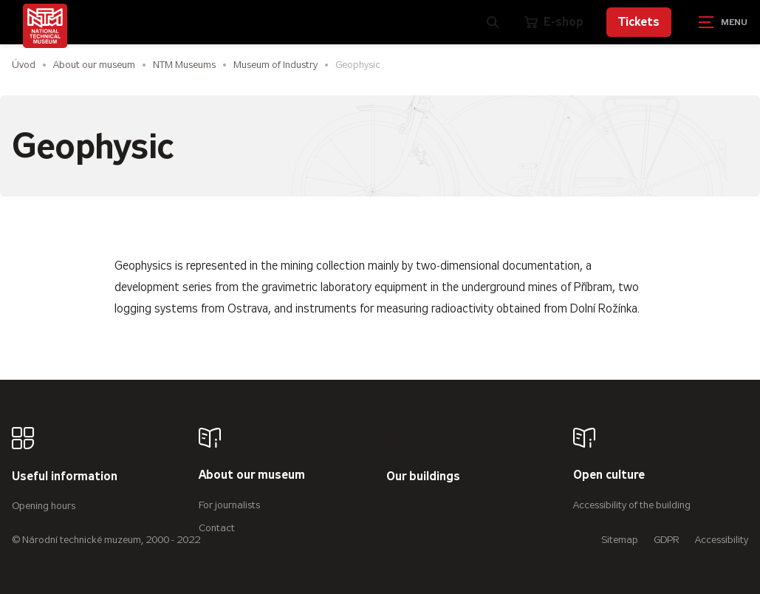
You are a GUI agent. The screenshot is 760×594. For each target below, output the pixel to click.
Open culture (609, 475)
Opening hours (43, 505)
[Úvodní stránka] (45, 26)
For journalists (229, 505)
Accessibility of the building (632, 505)
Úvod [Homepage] (23, 64)
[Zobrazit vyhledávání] (492, 22)
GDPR (666, 539)
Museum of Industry (275, 64)
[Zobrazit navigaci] (723, 22)
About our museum (94, 64)
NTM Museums (184, 64)
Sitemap (619, 539)
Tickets (639, 22)
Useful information (64, 477)
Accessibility (721, 539)
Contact (217, 527)
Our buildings (423, 477)
